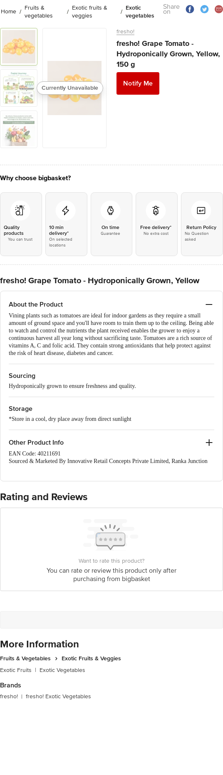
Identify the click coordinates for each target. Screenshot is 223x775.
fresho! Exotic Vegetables (58, 696)
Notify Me (138, 83)
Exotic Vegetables (62, 670)
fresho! (125, 31)
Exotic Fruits (18, 670)
